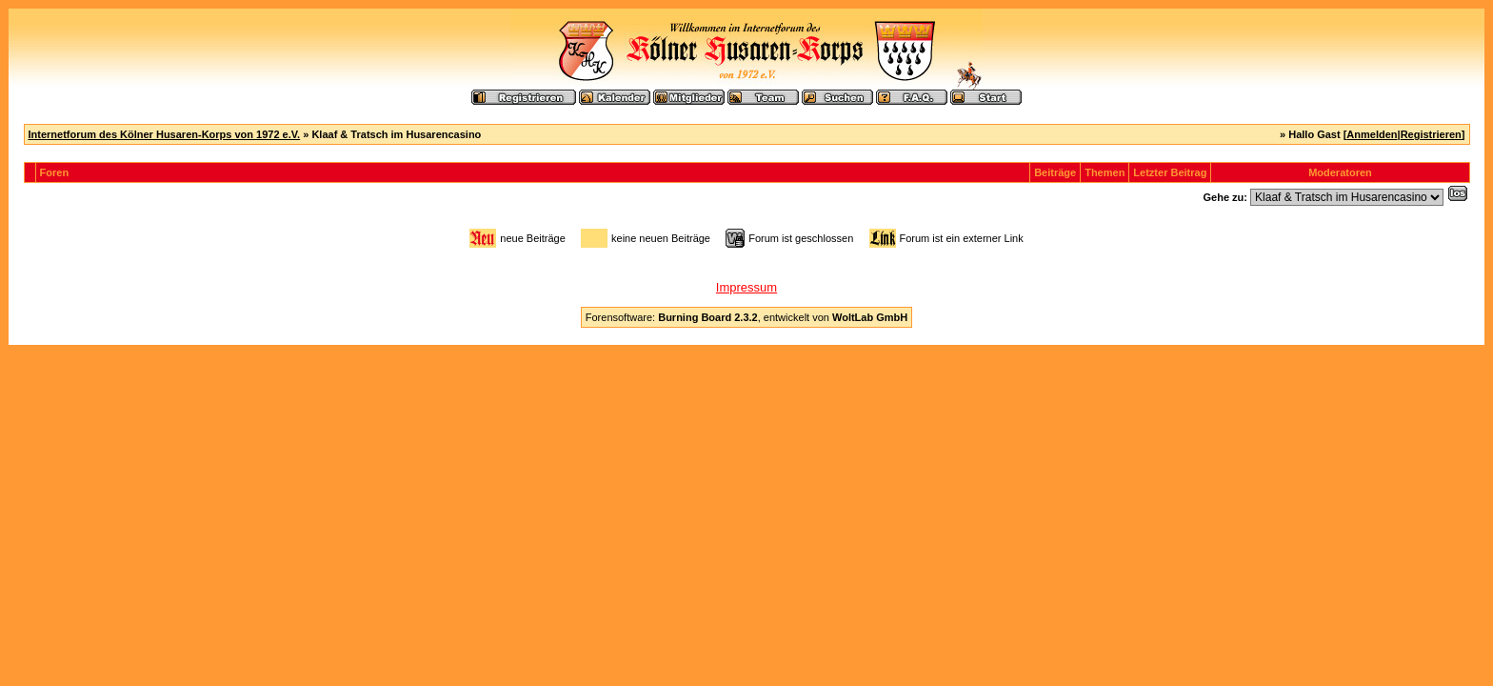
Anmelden (1371, 134)
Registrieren (1431, 134)
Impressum (746, 287)
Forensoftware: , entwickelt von (746, 317)
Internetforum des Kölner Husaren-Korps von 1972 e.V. (165, 134)
